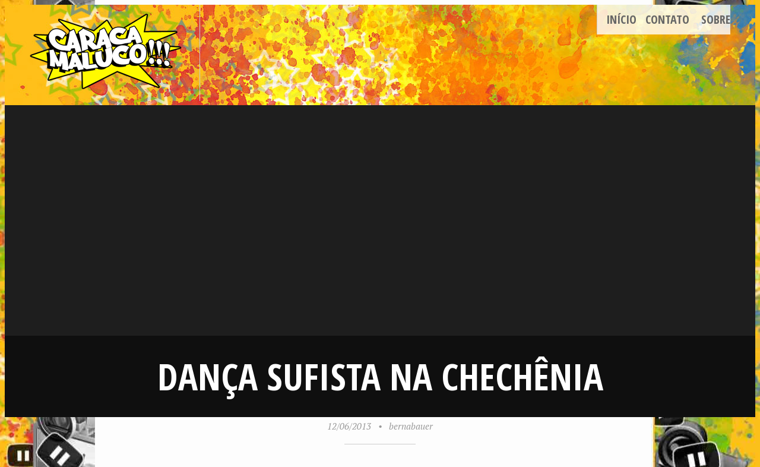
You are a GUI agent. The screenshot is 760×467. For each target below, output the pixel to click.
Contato (667, 19)
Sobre (715, 19)
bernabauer (411, 426)
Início (621, 19)
